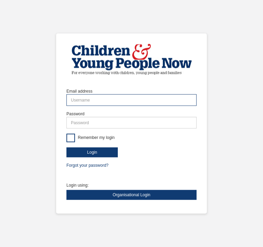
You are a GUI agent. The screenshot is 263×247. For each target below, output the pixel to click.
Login (92, 152)
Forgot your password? (87, 165)
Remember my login (96, 138)
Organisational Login (131, 194)
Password (75, 113)
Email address (79, 91)
